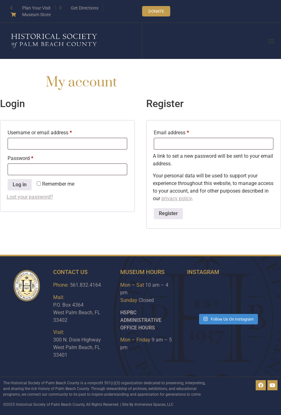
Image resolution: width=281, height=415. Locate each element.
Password (30, 157)
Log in (20, 185)
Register (168, 213)
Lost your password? (30, 197)
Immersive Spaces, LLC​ (153, 404)
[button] (271, 41)
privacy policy (176, 198)
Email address (181, 132)
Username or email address (49, 132)
